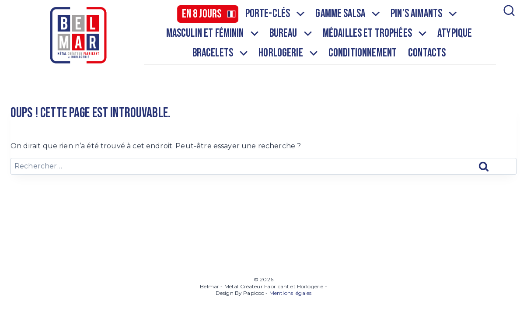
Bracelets (221, 53)
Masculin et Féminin (213, 33)
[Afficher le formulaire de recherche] (508, 35)
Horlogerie (288, 53)
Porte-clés (276, 14)
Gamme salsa (348, 14)
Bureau (291, 33)
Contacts (427, 53)
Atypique (454, 33)
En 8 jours (202, 14)
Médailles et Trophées (375, 33)
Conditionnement (362, 53)
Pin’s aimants (424, 14)
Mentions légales (290, 293)
